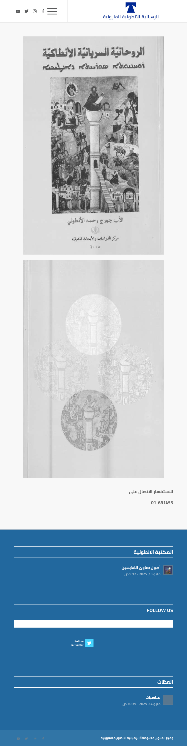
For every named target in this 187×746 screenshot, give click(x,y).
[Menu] (54, 11)
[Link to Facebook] (43, 11)
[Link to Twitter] (26, 11)
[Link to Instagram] (35, 11)
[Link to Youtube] (18, 11)
